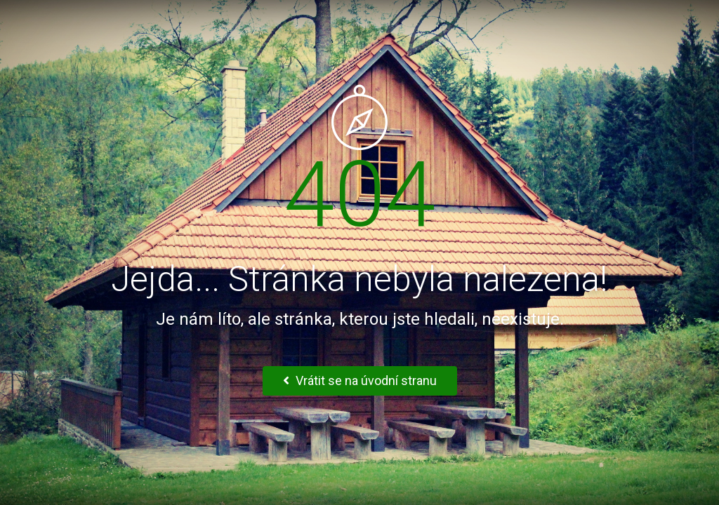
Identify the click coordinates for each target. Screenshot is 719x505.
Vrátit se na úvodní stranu (360, 380)
